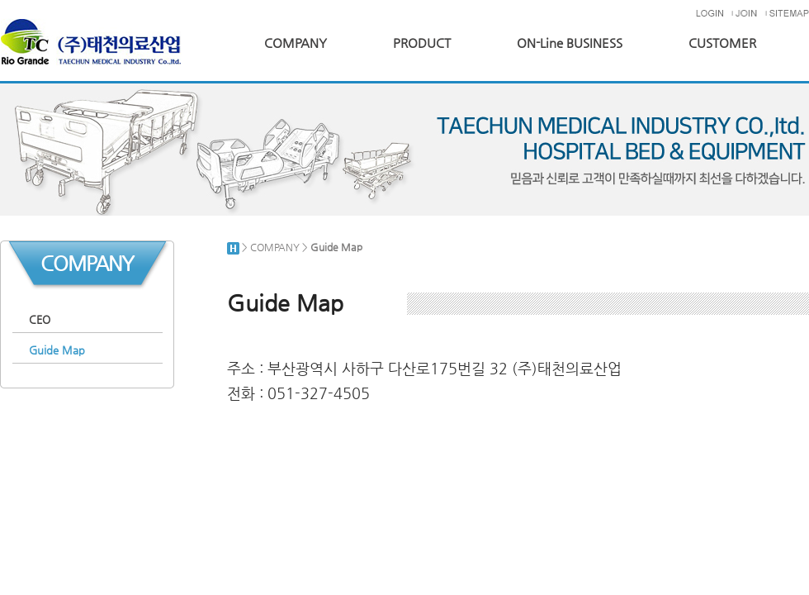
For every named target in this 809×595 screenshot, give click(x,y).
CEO (39, 319)
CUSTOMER (722, 43)
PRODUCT (422, 43)
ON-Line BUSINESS (569, 43)
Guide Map (57, 350)
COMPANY (295, 43)
